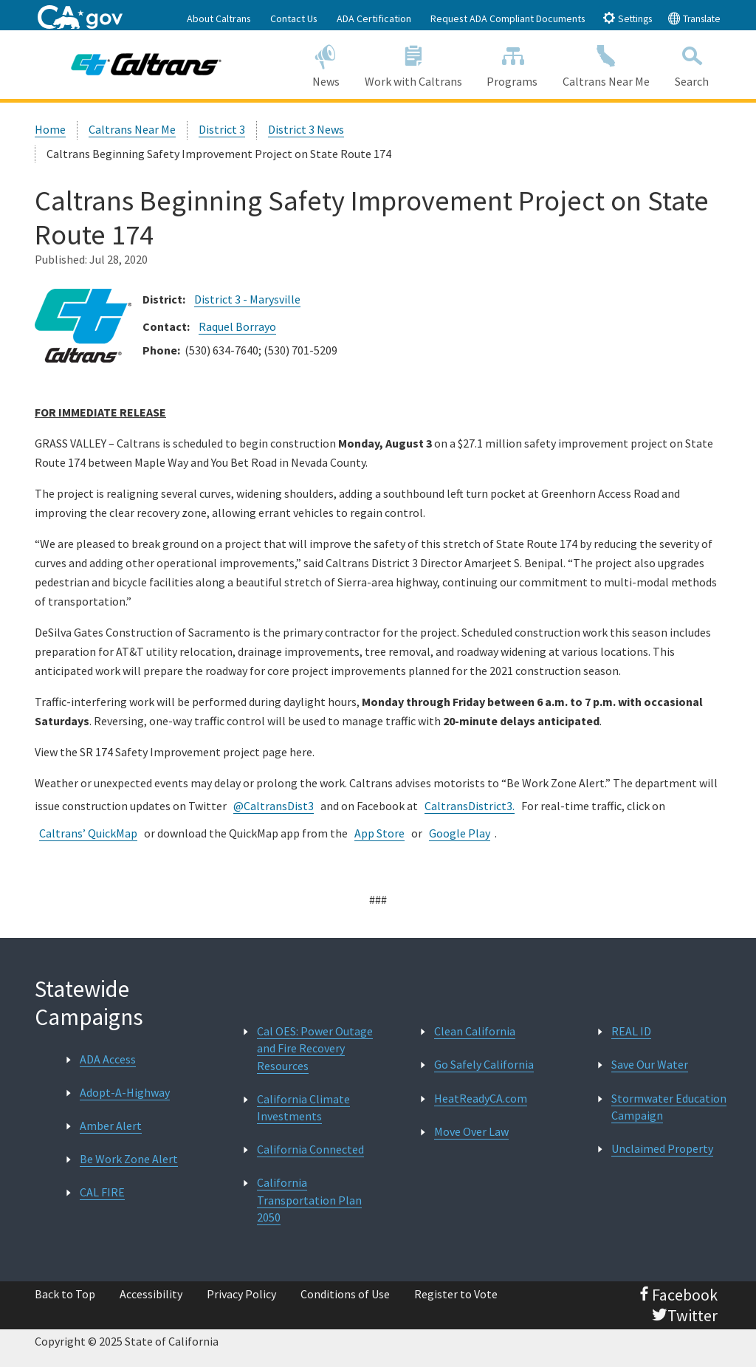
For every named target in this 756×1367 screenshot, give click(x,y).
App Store (379, 833)
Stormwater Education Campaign (668, 1107)
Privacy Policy (241, 1294)
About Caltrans (219, 18)
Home (50, 129)
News (326, 64)
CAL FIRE (102, 1192)
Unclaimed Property (662, 1148)
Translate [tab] (694, 18)
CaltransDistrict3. (470, 805)
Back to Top (65, 1294)
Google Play (459, 833)
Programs (512, 64)
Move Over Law (471, 1131)
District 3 (222, 129)
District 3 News (306, 129)
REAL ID (631, 1031)
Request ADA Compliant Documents (507, 18)
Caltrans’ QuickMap (88, 833)
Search (691, 64)
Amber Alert (111, 1125)
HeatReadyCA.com (480, 1098)
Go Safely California (484, 1064)
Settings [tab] (627, 18)
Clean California (474, 1031)
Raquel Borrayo (237, 326)
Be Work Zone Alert (129, 1158)
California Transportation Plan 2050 (309, 1199)
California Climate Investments (303, 1107)
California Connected (310, 1149)
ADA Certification (374, 18)
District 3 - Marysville (247, 299)
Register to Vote (456, 1294)
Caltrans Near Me (606, 64)
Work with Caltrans (413, 64)
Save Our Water (649, 1064)
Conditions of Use (345, 1294)
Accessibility (151, 1294)
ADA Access (108, 1059)
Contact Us (293, 18)
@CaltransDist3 (273, 805)
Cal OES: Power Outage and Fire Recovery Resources (315, 1048)
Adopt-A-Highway (125, 1092)
